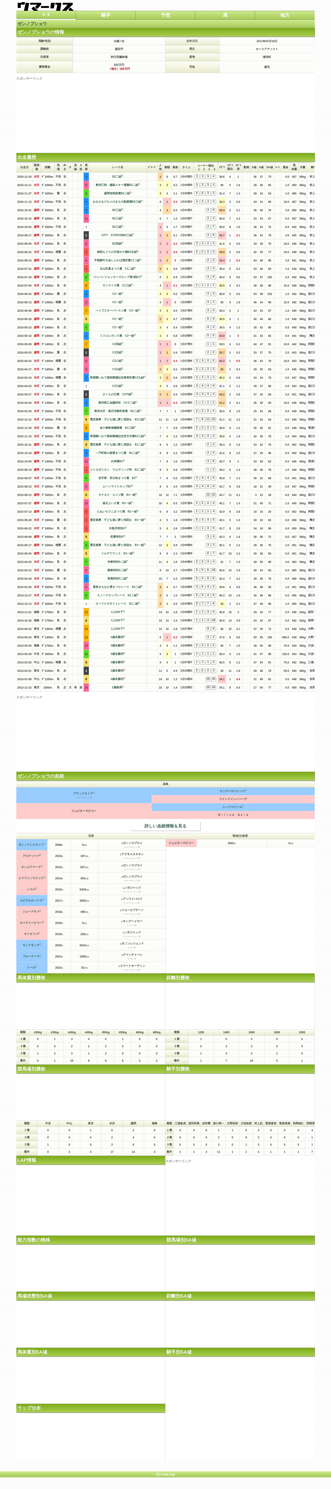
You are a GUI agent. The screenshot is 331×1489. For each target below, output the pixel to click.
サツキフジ (31, 934)
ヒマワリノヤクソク (31, 878)
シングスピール (232, 807)
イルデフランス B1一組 (117, 553)
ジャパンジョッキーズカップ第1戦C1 (116, 277)
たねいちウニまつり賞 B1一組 (117, 511)
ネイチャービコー (31, 922)
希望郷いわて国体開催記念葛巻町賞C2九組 (117, 377)
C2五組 (116, 352)
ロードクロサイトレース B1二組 (117, 603)
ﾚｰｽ (46, 14)
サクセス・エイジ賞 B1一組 (116, 494)
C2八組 (116, 360)
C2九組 (116, 369)
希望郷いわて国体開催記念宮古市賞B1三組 (117, 436)
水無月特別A (117, 528)
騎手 (105, 15)
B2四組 (116, 243)
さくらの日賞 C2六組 (117, 394)
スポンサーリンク (29, 78)
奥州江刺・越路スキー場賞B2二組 (117, 185)
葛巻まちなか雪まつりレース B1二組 (117, 587)
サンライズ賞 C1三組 (117, 285)
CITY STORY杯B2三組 (117, 235)
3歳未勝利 (116, 637)
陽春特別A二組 (116, 570)
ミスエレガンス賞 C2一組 (117, 335)
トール (31, 967)
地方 (285, 15)
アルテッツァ (31, 855)
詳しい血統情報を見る (165, 826)
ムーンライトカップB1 (117, 486)
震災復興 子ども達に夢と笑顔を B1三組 (117, 419)
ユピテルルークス (31, 900)
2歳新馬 (117, 687)
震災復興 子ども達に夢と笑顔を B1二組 (117, 444)
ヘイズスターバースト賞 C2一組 (117, 310)
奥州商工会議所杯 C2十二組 (116, 402)
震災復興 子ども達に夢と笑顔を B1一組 (117, 520)
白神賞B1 (117, 461)
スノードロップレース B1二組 (117, 595)
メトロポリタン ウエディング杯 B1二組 (117, 469)
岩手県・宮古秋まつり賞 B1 (116, 478)
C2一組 (116, 293)
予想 (165, 15)
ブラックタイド (83, 793)
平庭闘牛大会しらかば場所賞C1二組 (117, 260)
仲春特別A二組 (116, 561)
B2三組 (116, 210)
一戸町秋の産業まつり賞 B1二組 (117, 453)
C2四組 (116, 344)
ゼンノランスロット (31, 844)
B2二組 (116, 176)
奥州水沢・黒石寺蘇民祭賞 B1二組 (117, 411)
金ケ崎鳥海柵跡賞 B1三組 (117, 427)
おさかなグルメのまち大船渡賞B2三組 (117, 201)
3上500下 (117, 612)
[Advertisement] (165, 113)
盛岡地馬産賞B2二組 (117, 193)
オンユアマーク (31, 867)
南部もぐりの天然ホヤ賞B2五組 (117, 252)
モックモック (31, 945)
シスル (31, 889)
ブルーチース (31, 956)
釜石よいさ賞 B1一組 (117, 503)
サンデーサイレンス (232, 791)
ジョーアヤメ (31, 911)
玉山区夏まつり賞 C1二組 (117, 268)
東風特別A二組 (116, 578)
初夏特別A (117, 536)
